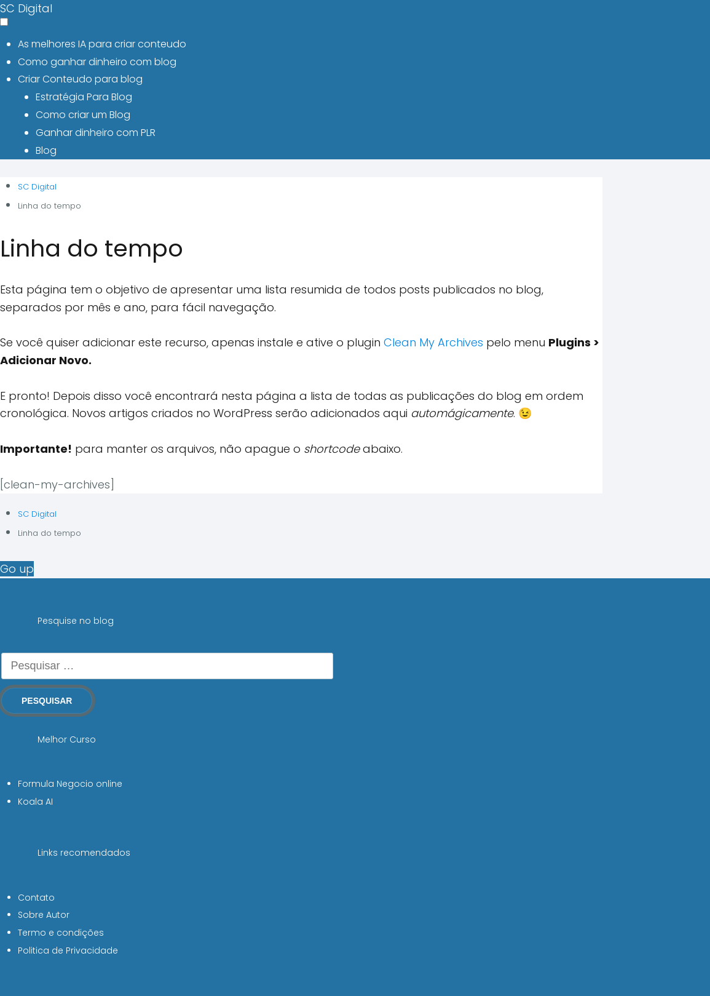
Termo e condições (61, 932)
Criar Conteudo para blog (80, 79)
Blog (46, 150)
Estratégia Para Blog (84, 97)
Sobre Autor (43, 915)
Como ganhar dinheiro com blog (97, 62)
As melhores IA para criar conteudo (102, 44)
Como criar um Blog (83, 115)
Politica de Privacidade (68, 950)
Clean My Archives (433, 342)
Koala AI (35, 801)
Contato (36, 897)
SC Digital (26, 8)
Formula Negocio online (70, 784)
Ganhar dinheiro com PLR (96, 132)
